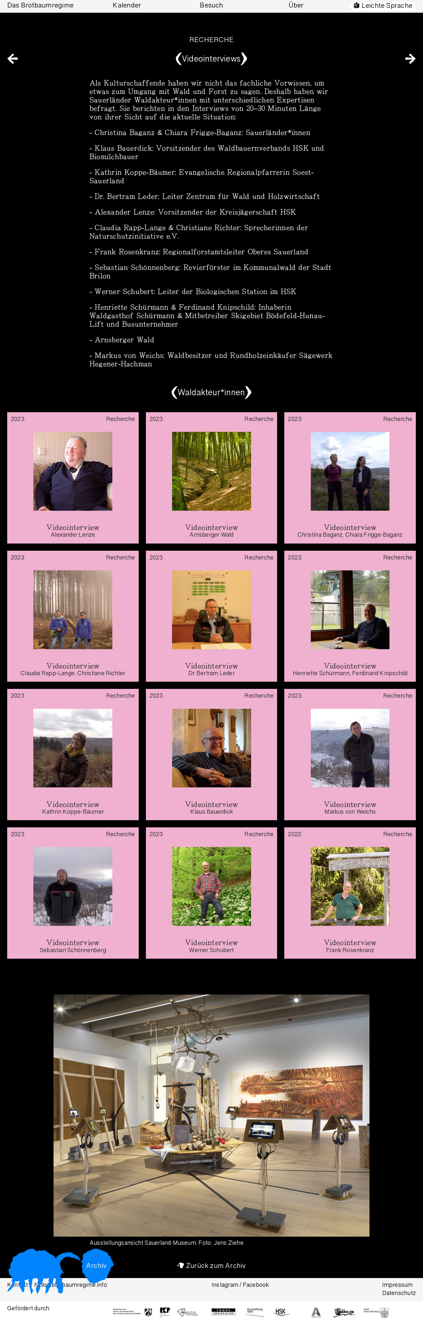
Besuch (211, 6)
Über (296, 6)
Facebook (256, 1286)
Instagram (225, 1286)
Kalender (127, 6)
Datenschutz (399, 1294)
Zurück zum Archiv (216, 1266)
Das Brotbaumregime (40, 6)
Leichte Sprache (387, 6)
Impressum (397, 1286)
